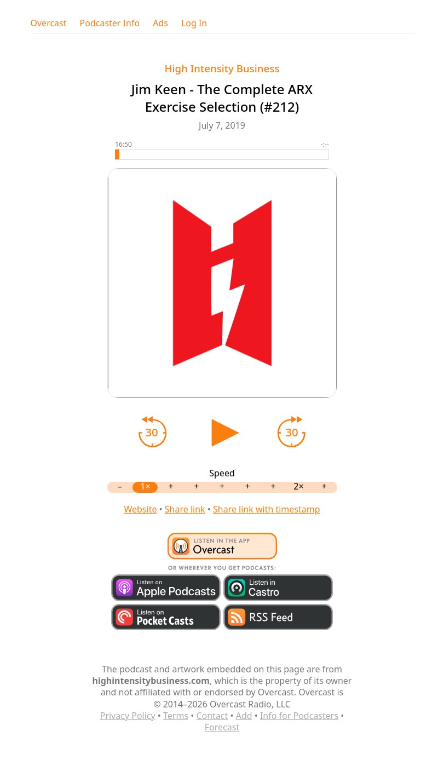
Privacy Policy (127, 716)
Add (244, 716)
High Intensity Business (222, 68)
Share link (185, 509)
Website (140, 509)
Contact (212, 716)
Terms (175, 716)
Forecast (222, 727)
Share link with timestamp (266, 509)
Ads (160, 23)
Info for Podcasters (299, 716)
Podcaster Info (110, 23)
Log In (194, 23)
